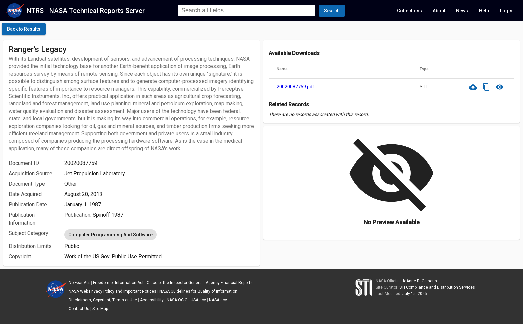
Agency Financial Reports (229, 282)
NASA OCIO (177, 300)
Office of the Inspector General (175, 282)
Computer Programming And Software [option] (110, 234)
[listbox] (159, 234)
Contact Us (79, 308)
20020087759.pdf (295, 86)
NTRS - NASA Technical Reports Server (86, 11)
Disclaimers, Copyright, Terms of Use (103, 300)
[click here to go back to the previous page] (24, 29)
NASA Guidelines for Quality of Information (198, 291)
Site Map (100, 308)
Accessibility (152, 300)
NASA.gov (218, 300)
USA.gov (198, 300)
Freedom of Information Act (118, 282)
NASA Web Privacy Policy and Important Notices (112, 291)
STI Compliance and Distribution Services (437, 287)
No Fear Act (79, 282)
